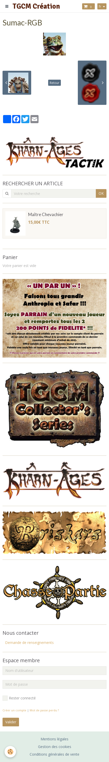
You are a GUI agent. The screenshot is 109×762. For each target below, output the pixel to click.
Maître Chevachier (45, 214)
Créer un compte (14, 710)
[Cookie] (10, 751)
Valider (10, 721)
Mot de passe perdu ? (44, 710)
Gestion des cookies (54, 746)
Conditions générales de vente (54, 754)
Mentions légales (54, 739)
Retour (54, 83)
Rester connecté (19, 698)
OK (101, 193)
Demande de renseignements (29, 642)
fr (100, 6)
